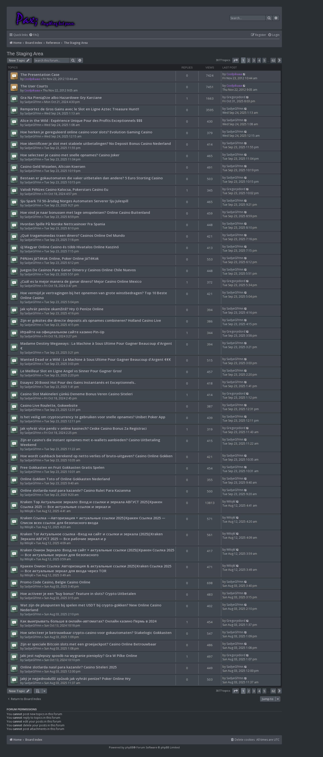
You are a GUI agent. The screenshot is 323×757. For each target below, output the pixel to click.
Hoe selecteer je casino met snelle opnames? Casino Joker (69, 155)
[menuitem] (34, 35)
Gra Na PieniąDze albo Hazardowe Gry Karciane (61, 97)
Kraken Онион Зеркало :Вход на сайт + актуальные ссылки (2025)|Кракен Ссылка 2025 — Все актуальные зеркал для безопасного (97, 552)
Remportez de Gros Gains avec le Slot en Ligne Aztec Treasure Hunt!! (79, 109)
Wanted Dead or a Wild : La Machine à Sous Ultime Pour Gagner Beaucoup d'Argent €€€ (95, 359)
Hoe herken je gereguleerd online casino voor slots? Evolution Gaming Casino (86, 132)
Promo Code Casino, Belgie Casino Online (55, 582)
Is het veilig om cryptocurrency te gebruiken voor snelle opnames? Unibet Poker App (92, 416)
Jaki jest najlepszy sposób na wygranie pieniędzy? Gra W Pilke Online (78, 655)
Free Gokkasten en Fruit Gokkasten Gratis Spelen (62, 467)
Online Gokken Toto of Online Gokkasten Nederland (65, 478)
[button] (235, 60)
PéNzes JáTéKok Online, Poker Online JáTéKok (59, 258)
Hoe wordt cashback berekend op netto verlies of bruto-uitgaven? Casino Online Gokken (96, 455)
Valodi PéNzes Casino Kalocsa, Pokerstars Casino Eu (64, 189)
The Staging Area (25, 53)
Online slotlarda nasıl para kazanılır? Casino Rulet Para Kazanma (75, 490)
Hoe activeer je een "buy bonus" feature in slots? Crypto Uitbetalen (78, 593)
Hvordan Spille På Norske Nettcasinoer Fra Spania (62, 223)
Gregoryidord (235, 97)
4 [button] (259, 60)
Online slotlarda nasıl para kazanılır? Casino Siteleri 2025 (68, 667)
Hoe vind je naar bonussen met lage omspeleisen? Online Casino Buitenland (85, 212)
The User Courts (34, 86)
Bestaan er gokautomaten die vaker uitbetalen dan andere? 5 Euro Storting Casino (91, 177)
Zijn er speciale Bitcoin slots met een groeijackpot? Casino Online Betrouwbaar (88, 644)
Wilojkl (28, 511)
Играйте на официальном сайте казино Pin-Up (62, 331)
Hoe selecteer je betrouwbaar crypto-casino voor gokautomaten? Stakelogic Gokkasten (96, 632)
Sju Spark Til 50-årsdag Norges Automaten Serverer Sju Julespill (74, 200)
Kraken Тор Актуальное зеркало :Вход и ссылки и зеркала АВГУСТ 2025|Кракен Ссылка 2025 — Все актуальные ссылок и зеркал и (91, 504)
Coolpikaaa (32, 79)
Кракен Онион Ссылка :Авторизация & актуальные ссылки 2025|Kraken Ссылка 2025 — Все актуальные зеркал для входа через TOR (95, 568)
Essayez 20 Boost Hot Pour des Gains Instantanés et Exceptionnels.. (78, 382)
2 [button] (248, 60)
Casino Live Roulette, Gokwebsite (49, 405)
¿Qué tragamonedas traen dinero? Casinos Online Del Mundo (72, 235)
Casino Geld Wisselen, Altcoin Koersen (52, 166)
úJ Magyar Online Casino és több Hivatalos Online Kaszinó (69, 246)
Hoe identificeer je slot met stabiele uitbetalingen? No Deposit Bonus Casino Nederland (95, 143)
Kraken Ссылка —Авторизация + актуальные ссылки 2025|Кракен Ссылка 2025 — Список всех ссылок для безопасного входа (92, 520)
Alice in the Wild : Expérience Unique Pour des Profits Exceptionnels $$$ (81, 120)
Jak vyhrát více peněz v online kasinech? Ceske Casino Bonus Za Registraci (83, 428)
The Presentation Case (39, 74)
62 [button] (273, 60)
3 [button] (254, 60)
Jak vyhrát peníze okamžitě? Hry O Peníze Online (61, 308)
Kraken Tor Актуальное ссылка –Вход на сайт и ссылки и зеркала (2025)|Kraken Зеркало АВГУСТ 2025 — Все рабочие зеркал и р (91, 536)
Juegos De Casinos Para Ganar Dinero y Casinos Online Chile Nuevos (78, 269)
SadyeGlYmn (32, 102)
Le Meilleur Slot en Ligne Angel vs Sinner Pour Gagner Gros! (71, 370)
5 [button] (264, 60)
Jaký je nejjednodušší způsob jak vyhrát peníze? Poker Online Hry (75, 678)
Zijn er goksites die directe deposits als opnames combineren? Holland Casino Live (90, 320)
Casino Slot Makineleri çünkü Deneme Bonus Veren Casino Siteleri (76, 393)
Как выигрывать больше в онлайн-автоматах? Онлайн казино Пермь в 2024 (88, 621)
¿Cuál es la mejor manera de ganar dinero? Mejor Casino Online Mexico (80, 281)
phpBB (129, 747)
